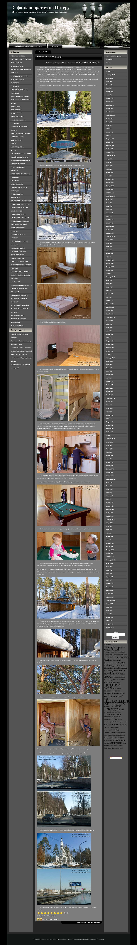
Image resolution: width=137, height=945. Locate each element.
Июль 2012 (109, 486)
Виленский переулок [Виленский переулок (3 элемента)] (110, 668)
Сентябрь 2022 (110, 74)
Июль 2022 (109, 81)
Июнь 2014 (109, 408)
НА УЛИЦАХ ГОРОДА (18, 164)
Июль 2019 (109, 203)
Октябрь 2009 (110, 597)
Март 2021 (109, 135)
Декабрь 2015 (110, 347)
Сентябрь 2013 (110, 438)
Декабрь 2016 (110, 307)
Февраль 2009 (110, 624)
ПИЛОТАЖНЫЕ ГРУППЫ (19, 241)
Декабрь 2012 (110, 469)
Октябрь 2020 (110, 152)
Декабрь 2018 (110, 226)
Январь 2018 (110, 263)
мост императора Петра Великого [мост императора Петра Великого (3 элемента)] (114, 735)
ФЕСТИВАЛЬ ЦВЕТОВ (18, 319)
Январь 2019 (110, 223)
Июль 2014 (109, 405)
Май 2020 (109, 169)
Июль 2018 (109, 243)
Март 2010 (109, 580)
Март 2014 (109, 418)
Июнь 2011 (109, 529)
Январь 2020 (110, 182)
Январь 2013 (110, 465)
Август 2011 (109, 523)
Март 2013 (109, 459)
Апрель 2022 (109, 91)
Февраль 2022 (110, 98)
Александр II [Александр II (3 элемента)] (108, 654)
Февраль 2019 (110, 219)
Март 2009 (109, 620)
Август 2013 (109, 442)
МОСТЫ (13, 143)
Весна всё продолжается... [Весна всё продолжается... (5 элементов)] (115, 664)
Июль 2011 (109, 526)
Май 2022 (109, 88)
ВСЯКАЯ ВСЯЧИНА (17, 79)
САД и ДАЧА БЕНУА (17, 258)
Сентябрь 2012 (110, 479)
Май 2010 (109, 573)
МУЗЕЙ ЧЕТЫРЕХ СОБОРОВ (20, 160)
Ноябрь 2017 (109, 270)
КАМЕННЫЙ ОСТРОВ (18, 120)
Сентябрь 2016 (110, 317)
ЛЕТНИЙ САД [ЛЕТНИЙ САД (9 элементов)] (112, 686)
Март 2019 (109, 216)
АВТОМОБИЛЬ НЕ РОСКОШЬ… (21, 69)
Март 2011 (109, 540)
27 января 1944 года (17, 66)
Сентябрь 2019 (110, 196)
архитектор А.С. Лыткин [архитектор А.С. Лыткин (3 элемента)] (111, 722)
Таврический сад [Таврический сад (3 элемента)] (115, 712)
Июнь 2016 (109, 327)
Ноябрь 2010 (109, 553)
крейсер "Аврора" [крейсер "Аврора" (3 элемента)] (120, 732)
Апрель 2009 (109, 617)
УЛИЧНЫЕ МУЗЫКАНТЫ (19, 295)
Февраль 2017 (110, 300)
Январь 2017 (110, 304)
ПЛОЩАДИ (14, 244)
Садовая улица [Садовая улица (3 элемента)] (108, 706)
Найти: (116, 632)
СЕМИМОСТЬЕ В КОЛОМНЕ (20, 271)
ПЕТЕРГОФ (15, 231)
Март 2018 (109, 256)
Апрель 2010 (109, 577)
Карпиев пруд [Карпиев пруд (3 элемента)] (108, 680)
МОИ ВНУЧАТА (16, 140)
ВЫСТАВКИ (15, 83)
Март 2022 (109, 95)
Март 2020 (109, 176)
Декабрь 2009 (110, 590)
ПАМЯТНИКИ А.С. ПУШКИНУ (21, 201)
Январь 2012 (110, 506)
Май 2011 (108, 533)
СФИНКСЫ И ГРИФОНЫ (19, 288)
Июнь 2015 (109, 368)
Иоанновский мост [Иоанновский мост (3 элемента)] (119, 677)
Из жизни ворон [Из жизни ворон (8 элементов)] (114, 674)
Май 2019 (109, 209)
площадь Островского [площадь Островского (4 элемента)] (114, 737)
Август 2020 (109, 159)
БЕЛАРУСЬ (14, 73)
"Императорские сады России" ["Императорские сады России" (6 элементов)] (114, 648)
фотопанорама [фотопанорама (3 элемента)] (113, 748)
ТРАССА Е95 (15, 292)
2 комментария (82, 922)
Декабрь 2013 (110, 428)
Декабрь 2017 (110, 267)
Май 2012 (109, 492)
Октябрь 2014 (110, 395)
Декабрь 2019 (110, 186)
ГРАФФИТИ (15, 86)
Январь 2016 (110, 344)
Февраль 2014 (110, 422)
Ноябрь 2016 (109, 310)
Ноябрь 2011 (109, 513)
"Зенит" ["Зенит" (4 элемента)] (107, 644)
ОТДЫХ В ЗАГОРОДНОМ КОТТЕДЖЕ (87, 62)
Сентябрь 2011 (110, 519)
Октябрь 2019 (110, 192)
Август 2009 (109, 604)
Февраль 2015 (110, 381)
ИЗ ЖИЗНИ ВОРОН (17, 116)
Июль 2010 (109, 566)
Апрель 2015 (109, 374)
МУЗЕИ (13, 150)
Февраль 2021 (110, 139)
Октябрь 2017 (110, 273)
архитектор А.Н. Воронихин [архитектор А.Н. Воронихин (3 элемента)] (113, 719)
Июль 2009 (109, 607)
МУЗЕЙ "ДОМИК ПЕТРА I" (20, 157)
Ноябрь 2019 (109, 189)
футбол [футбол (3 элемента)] (121, 748)
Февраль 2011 (110, 543)
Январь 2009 (110, 627)
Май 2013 (109, 452)
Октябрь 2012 (110, 475)
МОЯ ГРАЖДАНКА (17, 147)
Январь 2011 (109, 546)
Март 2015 (109, 378)
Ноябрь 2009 (109, 593)
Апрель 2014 (109, 415)
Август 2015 (109, 361)
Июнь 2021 (109, 125)
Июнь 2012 (109, 489)
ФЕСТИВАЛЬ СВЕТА (18, 315)
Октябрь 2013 (110, 435)
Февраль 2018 (110, 260)
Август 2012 (109, 482)
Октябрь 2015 (110, 354)
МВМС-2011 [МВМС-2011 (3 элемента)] (108, 691)
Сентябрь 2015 (110, 358)
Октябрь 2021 (110, 112)
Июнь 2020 (109, 165)
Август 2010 (109, 563)
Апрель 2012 (109, 496)
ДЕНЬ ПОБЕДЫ (16, 110)
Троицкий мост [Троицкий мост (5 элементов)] (112, 714)
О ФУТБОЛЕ (15, 180)
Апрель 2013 (109, 455)
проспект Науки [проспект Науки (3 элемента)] (109, 740)
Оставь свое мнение (94, 922)
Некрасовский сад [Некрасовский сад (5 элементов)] (113, 697)
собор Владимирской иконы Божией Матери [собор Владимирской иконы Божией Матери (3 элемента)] (115, 745)
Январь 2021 (110, 142)
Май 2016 (109, 331)
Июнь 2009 (109, 610)
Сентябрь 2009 (110, 600)
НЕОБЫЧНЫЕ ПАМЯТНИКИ (20, 174)
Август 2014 (109, 401)
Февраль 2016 (110, 341)
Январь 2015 (110, 384)
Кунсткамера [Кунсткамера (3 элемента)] (116, 682)
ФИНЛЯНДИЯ (15, 322)
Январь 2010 (110, 587)
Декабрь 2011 (110, 509)
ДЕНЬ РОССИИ (16, 113)
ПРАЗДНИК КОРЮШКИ (18, 251)
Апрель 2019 (109, 213)
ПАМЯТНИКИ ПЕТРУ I (18, 214)
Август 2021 (109, 118)
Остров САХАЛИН (17, 184)
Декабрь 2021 (110, 105)
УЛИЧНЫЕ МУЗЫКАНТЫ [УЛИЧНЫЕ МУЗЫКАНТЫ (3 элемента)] (112, 717)
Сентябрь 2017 (110, 277)
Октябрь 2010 (110, 556)
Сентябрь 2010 (110, 560)
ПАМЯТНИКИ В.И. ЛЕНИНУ (20, 204)
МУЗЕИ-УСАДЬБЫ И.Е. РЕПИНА (21, 153)
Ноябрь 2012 (109, 472)
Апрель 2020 (109, 172)
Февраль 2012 (110, 502)
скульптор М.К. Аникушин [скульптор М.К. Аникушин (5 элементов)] (115, 741)
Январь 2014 (110, 425)
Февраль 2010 (110, 583)
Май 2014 (109, 411)
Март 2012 (109, 499)
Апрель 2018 (109, 253)
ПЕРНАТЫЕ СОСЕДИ (18, 228)
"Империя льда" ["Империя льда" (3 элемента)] (109, 652)
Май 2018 (109, 250)
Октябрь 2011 (110, 516)
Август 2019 (109, 199)
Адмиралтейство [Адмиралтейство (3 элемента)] (119, 652)
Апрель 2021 (109, 132)
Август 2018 (109, 240)
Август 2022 (109, 78)
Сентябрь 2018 (110, 236)
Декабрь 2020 (110, 145)
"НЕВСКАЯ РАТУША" (18, 56)
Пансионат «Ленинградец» (49, 57)
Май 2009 (109, 614)
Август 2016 (109, 320)
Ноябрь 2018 (109, 229)
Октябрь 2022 (110, 71)
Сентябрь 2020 (110, 155)
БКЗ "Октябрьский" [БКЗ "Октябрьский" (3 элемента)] (115, 660)
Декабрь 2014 (110, 388)
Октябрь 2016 (110, 314)
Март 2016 (109, 337)
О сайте (55, 46)
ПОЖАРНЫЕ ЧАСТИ (18, 248)
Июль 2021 (109, 122)
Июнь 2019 (109, 206)
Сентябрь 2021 (110, 115)
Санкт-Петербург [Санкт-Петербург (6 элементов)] (113, 707)
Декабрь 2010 (110, 550)
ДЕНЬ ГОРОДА (16, 106)
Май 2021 (109, 128)
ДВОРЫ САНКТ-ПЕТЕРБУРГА (21, 96)
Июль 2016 (109, 324)
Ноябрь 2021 (109, 108)
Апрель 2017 (109, 294)
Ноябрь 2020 (109, 149)
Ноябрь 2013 (109, 432)
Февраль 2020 (110, 179)
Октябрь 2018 (110, 233)
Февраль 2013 (110, 462)
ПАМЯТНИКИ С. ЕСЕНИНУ (20, 217)
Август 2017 (109, 280)
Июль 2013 (109, 445)
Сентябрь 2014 (110, 398)
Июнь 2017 (109, 287)
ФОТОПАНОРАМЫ (17, 325)
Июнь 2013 (109, 449)
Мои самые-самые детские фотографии (27, 46)
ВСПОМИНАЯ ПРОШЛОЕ (19, 76)
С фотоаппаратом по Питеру (41, 7)
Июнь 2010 (109, 570)
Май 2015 (109, 371)
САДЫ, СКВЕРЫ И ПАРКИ (19, 261)
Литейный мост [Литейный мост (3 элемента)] (117, 688)
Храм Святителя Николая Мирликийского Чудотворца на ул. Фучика (21, 358)
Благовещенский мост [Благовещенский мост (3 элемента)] (111, 663)
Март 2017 (109, 297)
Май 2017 (109, 290)
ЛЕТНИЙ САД (15, 123)
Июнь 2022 (109, 85)
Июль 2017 (109, 283)
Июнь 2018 (109, 246)
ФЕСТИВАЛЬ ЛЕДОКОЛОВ (20, 305)
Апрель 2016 (109, 334)
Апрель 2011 (109, 536)
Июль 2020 (109, 162)
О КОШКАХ (15, 177)
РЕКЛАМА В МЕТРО (17, 255)
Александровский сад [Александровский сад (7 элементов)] (116, 658)
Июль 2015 (109, 364)
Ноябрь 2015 (109, 351)
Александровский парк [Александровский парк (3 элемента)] (120, 654)
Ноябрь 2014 (109, 391)
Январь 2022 (110, 101)
